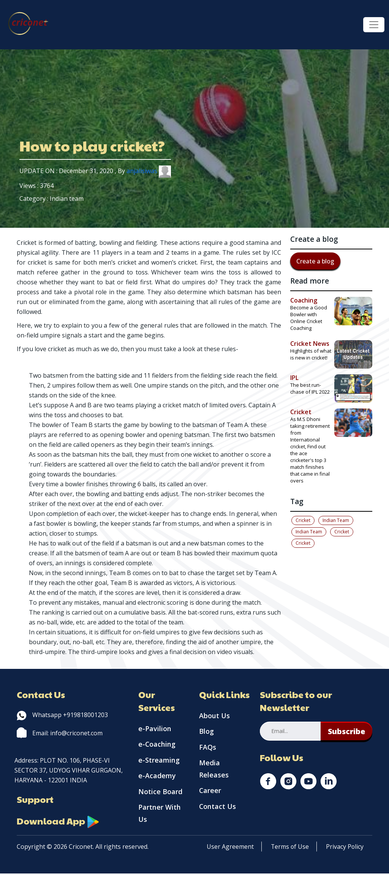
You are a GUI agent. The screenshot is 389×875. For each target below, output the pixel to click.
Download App (58, 821)
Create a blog (315, 261)
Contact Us (217, 807)
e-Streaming (159, 760)
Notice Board (160, 792)
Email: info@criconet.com (60, 733)
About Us (214, 715)
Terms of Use (290, 848)
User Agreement (230, 848)
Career (210, 791)
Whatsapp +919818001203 (62, 715)
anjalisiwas (149, 171)
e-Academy (157, 776)
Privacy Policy (346, 848)
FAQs (207, 747)
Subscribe (346, 731)
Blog (206, 731)
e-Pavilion (154, 728)
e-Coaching (157, 744)
